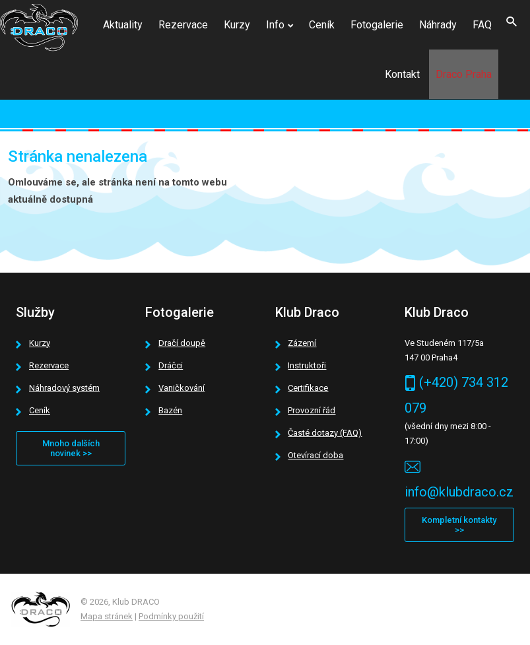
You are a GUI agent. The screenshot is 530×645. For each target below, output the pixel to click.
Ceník (322, 24)
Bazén (170, 410)
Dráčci (170, 365)
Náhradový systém (64, 388)
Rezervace (183, 24)
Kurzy (237, 24)
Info (275, 24)
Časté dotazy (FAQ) (325, 433)
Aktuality (123, 24)
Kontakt (402, 74)
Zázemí (302, 343)
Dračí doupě (181, 343)
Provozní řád (311, 410)
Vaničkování (181, 388)
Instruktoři (307, 365)
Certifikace (308, 388)
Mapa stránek (107, 616)
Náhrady (438, 24)
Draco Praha (464, 74)
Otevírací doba (315, 455)
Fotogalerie (376, 24)
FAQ (482, 24)
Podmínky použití (171, 616)
